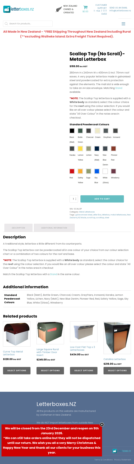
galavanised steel (83, 214)
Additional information (54, 228)
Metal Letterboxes (87, 212)
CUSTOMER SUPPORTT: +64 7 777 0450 (100, 9)
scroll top (91, 217)
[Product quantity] (74, 199)
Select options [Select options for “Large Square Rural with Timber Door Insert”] (50, 370)
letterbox (106, 214)
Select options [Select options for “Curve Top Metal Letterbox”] (16, 370)
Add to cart (102, 199)
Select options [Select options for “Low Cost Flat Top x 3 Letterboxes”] (83, 370)
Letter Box (97, 214)
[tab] (18, 228)
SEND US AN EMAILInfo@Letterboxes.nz (120, 9)
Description (18, 228)
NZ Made (82, 217)
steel (107, 217)
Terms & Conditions (103, 459)
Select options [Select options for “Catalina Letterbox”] (117, 370)
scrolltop (100, 217)
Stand (118, 88)
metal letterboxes (118, 214)
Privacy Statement (122, 459)
